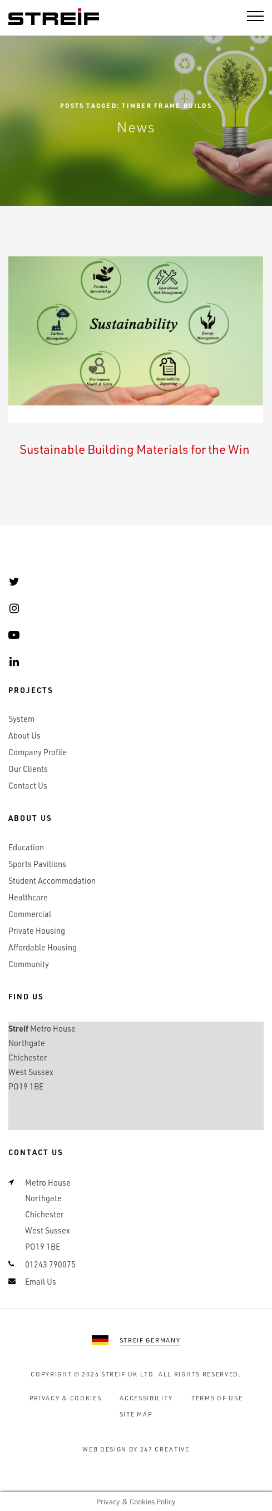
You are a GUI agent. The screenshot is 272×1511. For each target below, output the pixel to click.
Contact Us (27, 785)
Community (28, 964)
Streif (53, 17)
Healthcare (28, 897)
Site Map (136, 1414)
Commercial (29, 914)
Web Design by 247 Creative (136, 1449)
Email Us (40, 1281)
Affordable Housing (42, 947)
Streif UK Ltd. (129, 1374)
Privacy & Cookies (65, 1398)
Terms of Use (217, 1398)
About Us (24, 735)
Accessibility (146, 1398)
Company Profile (37, 752)
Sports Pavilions (37, 864)
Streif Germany (150, 1340)
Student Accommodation (52, 880)
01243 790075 (50, 1264)
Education (26, 847)
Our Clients (28, 769)
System (21, 719)
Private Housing (36, 930)
